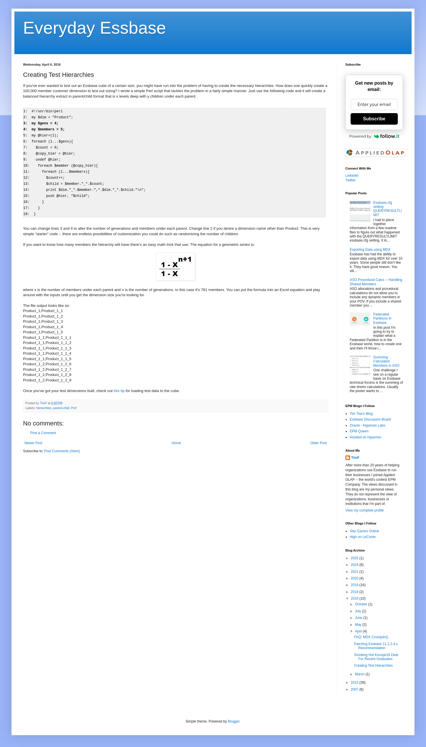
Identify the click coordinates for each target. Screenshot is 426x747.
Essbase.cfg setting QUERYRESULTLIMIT (387, 209)
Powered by (374, 136)
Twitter (350, 180)
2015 (355, 683)
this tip (119, 385)
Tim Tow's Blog (361, 414)
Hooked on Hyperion (365, 437)
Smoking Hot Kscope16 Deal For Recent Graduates (376, 657)
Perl (74, 402)
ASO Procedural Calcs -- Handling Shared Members (376, 282)
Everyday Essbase (94, 27)
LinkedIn (351, 176)
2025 (355, 558)
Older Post (318, 438)
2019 (355, 585)
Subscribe (374, 118)
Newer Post (33, 438)
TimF (355, 458)
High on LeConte (363, 537)
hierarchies (44, 402)
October (361, 604)
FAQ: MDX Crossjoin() (371, 637)
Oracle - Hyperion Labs (367, 425)
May (358, 625)
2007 (355, 689)
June (359, 618)
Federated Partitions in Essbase (382, 318)
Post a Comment (43, 428)
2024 (355, 565)
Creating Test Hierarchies (373, 666)
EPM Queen (359, 431)
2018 (355, 592)
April (359, 631)
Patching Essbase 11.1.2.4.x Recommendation (376, 646)
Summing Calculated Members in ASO (386, 361)
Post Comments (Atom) (62, 446)
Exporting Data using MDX (370, 250)
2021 (355, 572)
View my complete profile (364, 510)
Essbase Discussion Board (370, 419)
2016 (355, 598)
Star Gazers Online (364, 531)
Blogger (233, 721)
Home (176, 438)
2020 (355, 578)
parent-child (61, 402)
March (360, 674)
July (358, 611)
